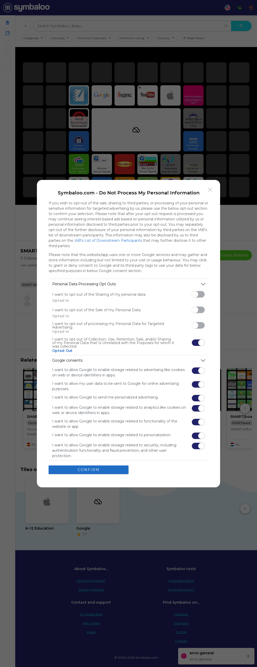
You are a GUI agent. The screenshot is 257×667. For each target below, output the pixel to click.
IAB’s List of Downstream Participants (108, 240)
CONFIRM (89, 469)
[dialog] (128, 333)
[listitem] (128, 284)
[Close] (210, 190)
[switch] (198, 294)
